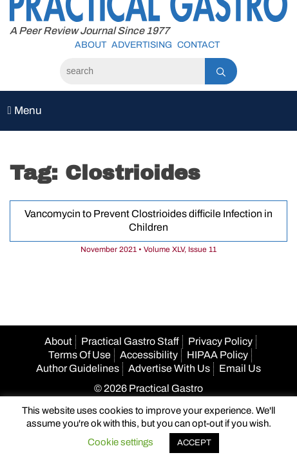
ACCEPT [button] (194, 442)
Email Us (240, 368)
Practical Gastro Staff (130, 341)
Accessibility (149, 354)
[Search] (132, 71)
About (90, 45)
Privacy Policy (220, 341)
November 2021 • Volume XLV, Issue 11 (148, 249)
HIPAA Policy (217, 354)
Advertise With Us (169, 368)
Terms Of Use (79, 354)
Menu (25, 110)
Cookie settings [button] (120, 442)
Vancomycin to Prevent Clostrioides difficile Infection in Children (148, 220)
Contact (198, 45)
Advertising (141, 45)
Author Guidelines (77, 368)
